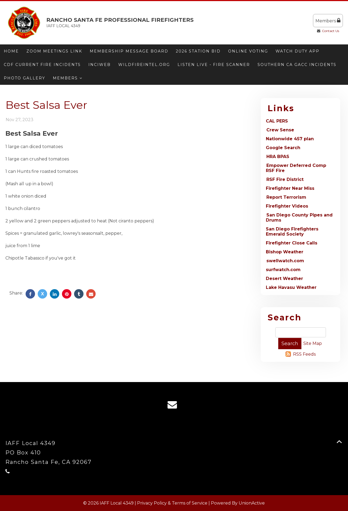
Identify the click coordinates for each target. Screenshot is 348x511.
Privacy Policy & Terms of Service (172, 503)
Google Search (283, 147)
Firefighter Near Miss (290, 188)
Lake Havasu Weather (291, 287)
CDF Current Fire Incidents (42, 64)
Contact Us (330, 31)
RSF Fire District (285, 179)
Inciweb (99, 64)
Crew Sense (280, 129)
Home (11, 51)
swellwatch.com (285, 260)
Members (327, 20)
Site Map (312, 343)
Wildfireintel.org (144, 64)
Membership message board (129, 51)
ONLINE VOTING (248, 51)
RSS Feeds (304, 354)
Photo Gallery (24, 78)
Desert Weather (284, 278)
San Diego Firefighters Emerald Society (292, 231)
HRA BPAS (277, 156)
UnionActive (252, 503)
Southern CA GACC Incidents (296, 64)
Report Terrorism (286, 197)
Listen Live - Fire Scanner (214, 64)
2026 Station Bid (198, 51)
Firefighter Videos (287, 206)
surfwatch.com (283, 269)
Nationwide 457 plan (290, 138)
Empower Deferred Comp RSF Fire (296, 168)
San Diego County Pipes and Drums (299, 217)
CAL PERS (277, 121)
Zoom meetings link (54, 51)
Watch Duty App (297, 51)
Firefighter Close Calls (291, 243)
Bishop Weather (284, 251)
